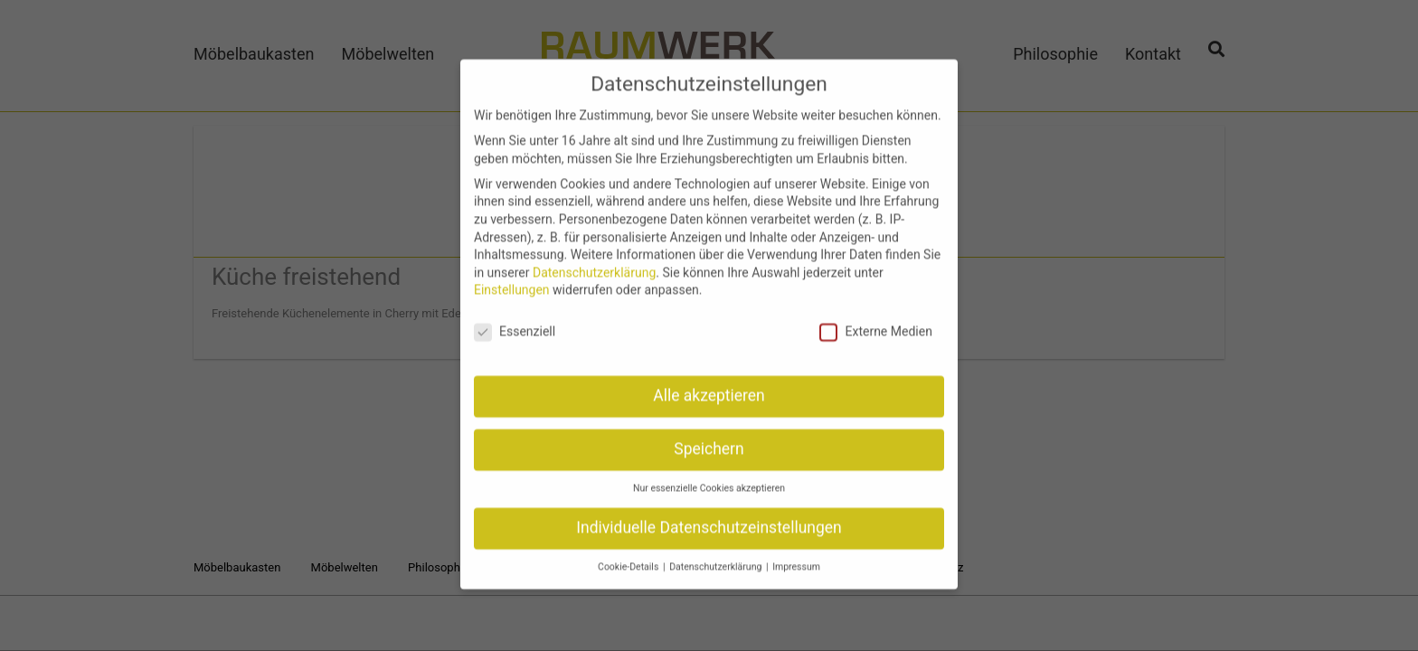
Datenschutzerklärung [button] (716, 555)
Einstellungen (512, 278)
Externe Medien (875, 320)
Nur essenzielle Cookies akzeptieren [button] (709, 477)
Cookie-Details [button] (629, 555)
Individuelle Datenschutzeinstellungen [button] (708, 516)
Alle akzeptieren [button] (709, 384)
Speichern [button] (708, 438)
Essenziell (514, 320)
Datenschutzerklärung (594, 261)
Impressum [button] (796, 555)
